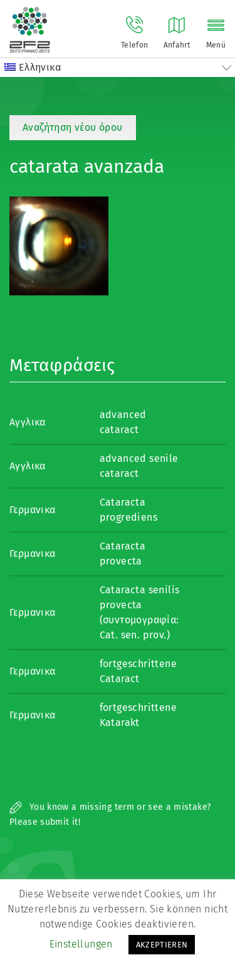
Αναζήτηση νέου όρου (73, 127)
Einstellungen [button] (81, 944)
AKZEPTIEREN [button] (162, 944)
